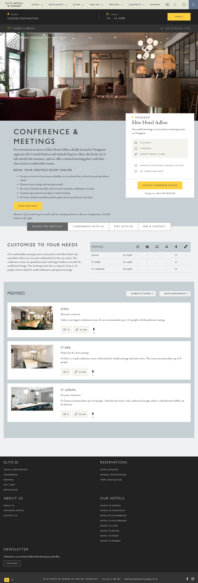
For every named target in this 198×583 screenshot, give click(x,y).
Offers (76, 5)
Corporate (135, 5)
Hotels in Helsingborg (113, 521)
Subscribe (11, 563)
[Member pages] (193, 4)
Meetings (114, 5)
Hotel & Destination (16, 470)
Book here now (28, 206)
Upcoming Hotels (14, 510)
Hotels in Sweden (110, 505)
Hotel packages (109, 470)
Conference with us (88, 226)
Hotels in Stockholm (112, 510)
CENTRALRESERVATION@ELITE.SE (141, 579)
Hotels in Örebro (110, 541)
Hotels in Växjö (109, 536)
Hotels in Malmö (110, 531)
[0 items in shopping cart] (184, 4)
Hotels (36, 5)
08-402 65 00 (168, 193)
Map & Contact (154, 226)
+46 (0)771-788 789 (111, 579)
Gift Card (9, 485)
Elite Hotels (7, 37)
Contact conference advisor (160, 185)
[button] (174, 4)
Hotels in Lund (109, 526)
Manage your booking (113, 475)
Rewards (155, 5)
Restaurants (56, 5)
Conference (22, 37)
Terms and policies (111, 480)
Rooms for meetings (47, 226)
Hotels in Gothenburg (113, 516)
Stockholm (37, 37)
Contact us (10, 516)
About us (9, 505)
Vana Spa (95, 5)
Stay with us (123, 226)
